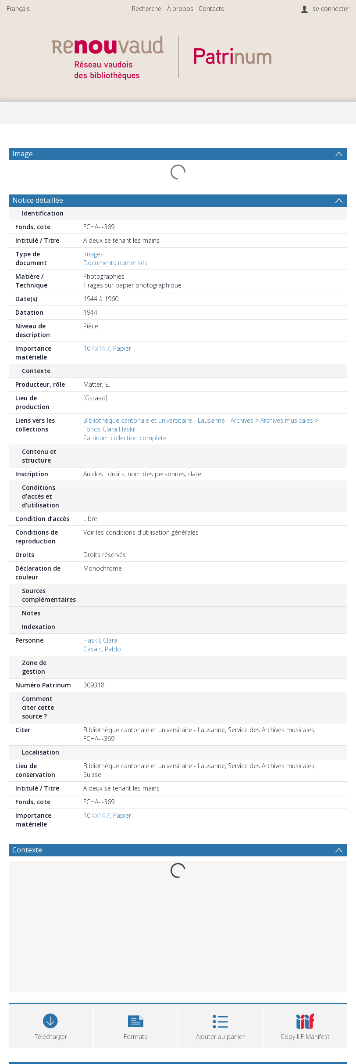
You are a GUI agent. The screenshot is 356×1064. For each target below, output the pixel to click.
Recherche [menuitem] (146, 8)
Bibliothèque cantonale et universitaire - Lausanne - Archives (168, 420)
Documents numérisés (115, 263)
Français (18, 8)
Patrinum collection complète (125, 438)
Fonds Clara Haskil (109, 429)
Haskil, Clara (100, 640)
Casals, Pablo (102, 649)
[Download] (51, 1025)
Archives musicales (286, 420)
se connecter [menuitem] (331, 8)
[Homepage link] (178, 55)
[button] (136, 1025)
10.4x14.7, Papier (107, 348)
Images (93, 254)
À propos (180, 8)
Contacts (211, 8)
